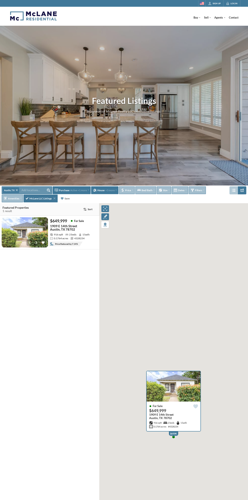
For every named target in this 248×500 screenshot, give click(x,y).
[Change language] (202, 3)
